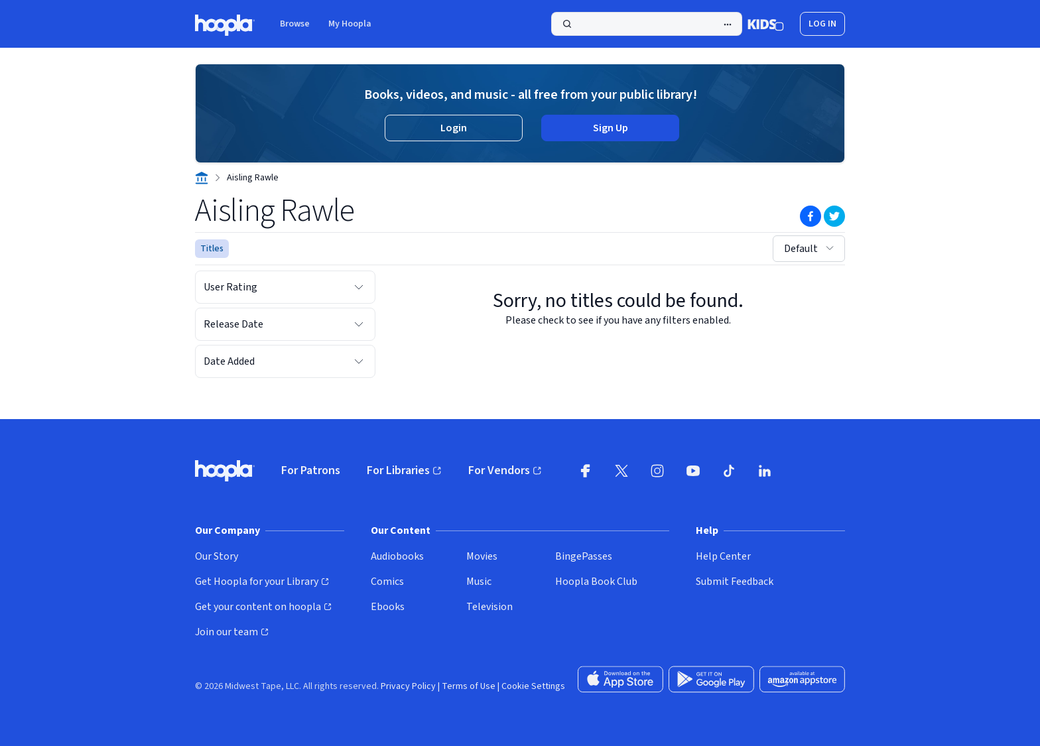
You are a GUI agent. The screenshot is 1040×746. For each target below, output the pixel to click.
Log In (822, 24)
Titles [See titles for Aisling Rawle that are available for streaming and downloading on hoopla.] (212, 248)
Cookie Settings (533, 686)
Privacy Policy (408, 686)
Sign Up (610, 128)
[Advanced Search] (727, 24)
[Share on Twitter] (834, 216)
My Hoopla (349, 24)
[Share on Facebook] (810, 216)
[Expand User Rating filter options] (359, 287)
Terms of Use (468, 686)
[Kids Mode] (765, 23)
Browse (295, 24)
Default (810, 248)
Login (453, 128)
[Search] (646, 24)
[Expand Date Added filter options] (359, 361)
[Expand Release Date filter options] (359, 324)
